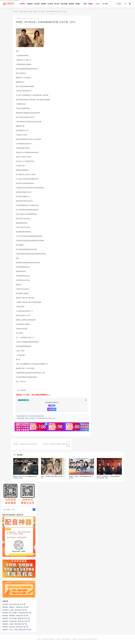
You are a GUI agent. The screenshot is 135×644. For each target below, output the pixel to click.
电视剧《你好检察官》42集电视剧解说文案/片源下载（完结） (108, 477)
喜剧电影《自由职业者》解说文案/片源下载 (16, 621)
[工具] (97, 3)
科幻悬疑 (37, 3)
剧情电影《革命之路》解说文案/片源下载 (15, 627)
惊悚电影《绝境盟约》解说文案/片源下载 (15, 615)
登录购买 (52, 409)
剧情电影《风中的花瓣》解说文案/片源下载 (16, 618)
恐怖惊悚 (43, 3)
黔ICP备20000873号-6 (91, 639)
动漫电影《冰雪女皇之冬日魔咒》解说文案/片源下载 (56, 445)
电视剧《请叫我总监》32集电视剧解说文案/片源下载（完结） (40, 418)
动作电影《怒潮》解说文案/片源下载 (14, 604)
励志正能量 (64, 3)
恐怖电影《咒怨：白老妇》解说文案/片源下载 (16, 629)
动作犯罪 (50, 3)
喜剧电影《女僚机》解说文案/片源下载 (14, 624)
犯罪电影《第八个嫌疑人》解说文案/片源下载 (16, 613)
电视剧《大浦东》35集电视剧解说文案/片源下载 (81, 477)
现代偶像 (30, 18)
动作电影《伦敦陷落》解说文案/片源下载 (25, 444)
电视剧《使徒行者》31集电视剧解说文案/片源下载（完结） (25, 477)
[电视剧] (77, 3)
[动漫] (85, 3)
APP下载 (105, 3)
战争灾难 (56, 3)
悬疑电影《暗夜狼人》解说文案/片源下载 (15, 607)
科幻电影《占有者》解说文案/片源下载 (14, 610)
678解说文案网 (23, 11)
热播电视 (24, 18)
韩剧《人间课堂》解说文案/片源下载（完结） (53, 477)
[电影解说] (30, 3)
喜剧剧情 (71, 3)
